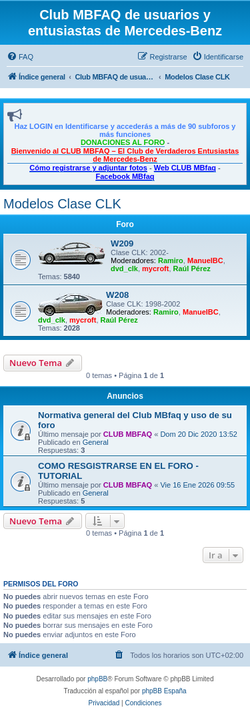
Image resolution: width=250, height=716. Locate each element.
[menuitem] (20, 57)
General (96, 442)
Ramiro (170, 260)
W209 (122, 243)
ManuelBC (205, 260)
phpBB (97, 679)
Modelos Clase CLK (62, 203)
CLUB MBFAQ (127, 434)
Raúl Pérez (192, 268)
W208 (117, 295)
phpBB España (164, 691)
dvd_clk (124, 268)
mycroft (155, 268)
